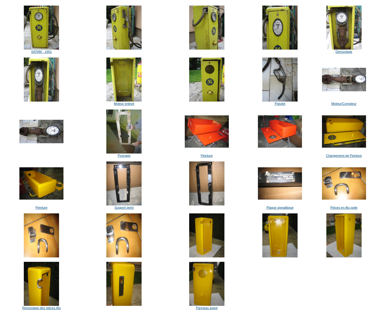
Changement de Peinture (344, 155)
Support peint (124, 207)
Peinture (207, 155)
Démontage (343, 51)
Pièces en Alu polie (343, 207)
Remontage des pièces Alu (41, 308)
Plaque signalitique (279, 207)
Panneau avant (207, 308)
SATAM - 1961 (41, 51)
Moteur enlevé (124, 103)
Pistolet (280, 103)
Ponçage (124, 155)
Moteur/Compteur (344, 103)
